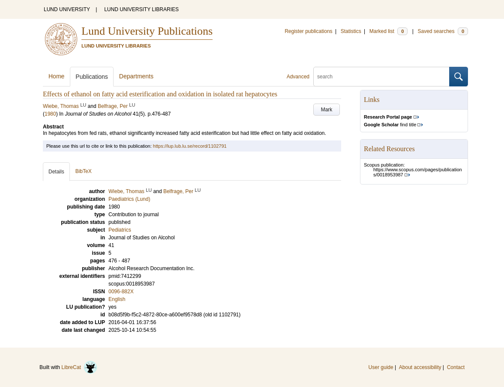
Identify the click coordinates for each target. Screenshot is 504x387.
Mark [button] (327, 110)
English (116, 299)
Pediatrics (119, 230)
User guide (381, 367)
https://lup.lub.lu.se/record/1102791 (190, 146)
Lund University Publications (147, 31)
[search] (381, 76)
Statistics (351, 31)
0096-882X (121, 292)
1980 (50, 114)
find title (390, 124)
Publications (91, 76)
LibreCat (79, 367)
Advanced (298, 77)
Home (56, 76)
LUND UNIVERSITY (67, 9)
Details (56, 172)
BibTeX (83, 171)
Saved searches (442, 31)
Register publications (308, 31)
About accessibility (420, 367)
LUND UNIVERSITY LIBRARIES (141, 9)
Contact (456, 367)
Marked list (388, 31)
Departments (136, 76)
